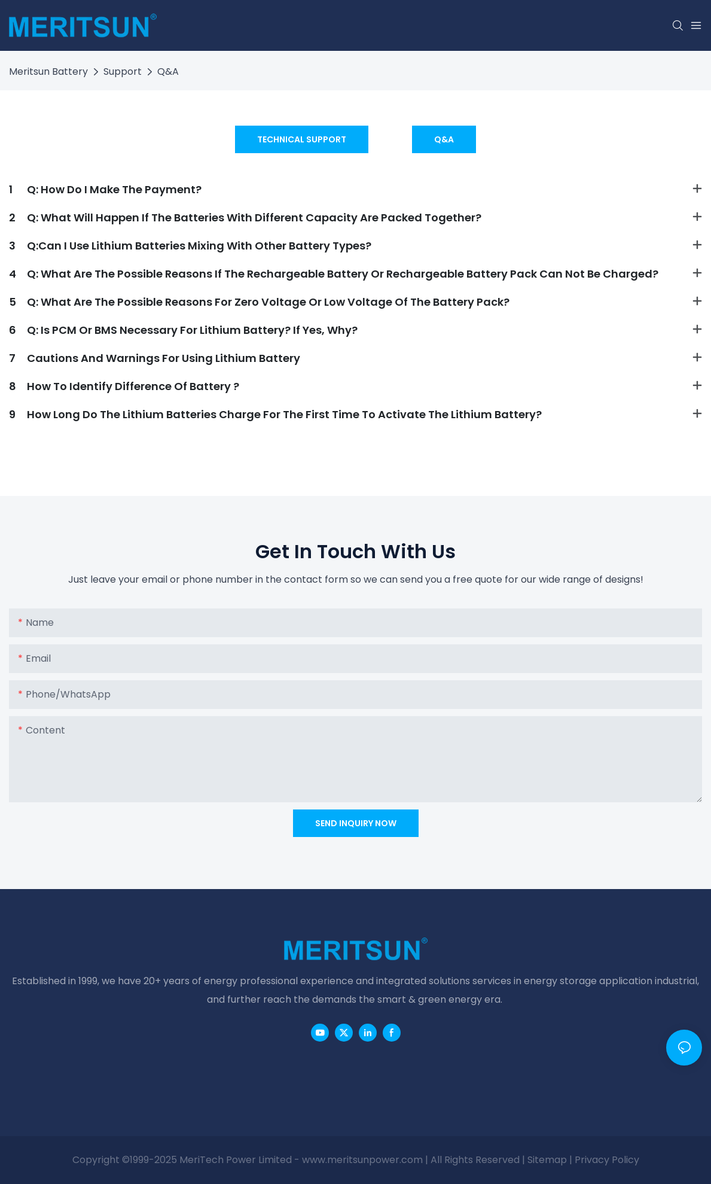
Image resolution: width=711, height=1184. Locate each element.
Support (122, 71)
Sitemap (547, 1160)
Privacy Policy (607, 1160)
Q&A (168, 71)
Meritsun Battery (48, 71)
